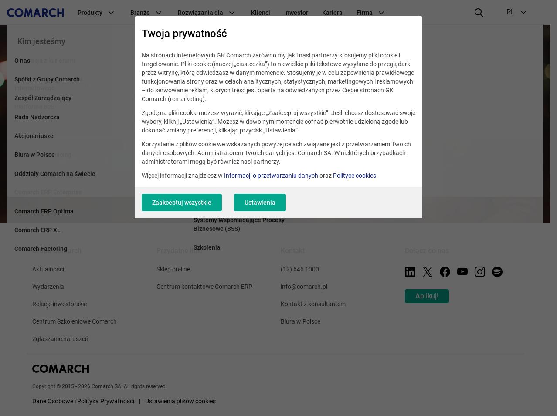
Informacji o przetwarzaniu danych (271, 175)
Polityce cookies (354, 175)
